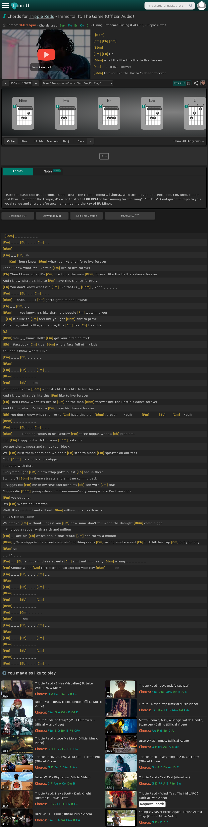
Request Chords (152, 804)
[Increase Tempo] (35, 83)
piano (25, 141)
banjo (66, 141)
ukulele (38, 141)
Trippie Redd (41, 16)
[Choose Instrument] (90, 141)
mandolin (53, 141)
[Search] (190, 6)
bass (81, 141)
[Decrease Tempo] (5, 83)
